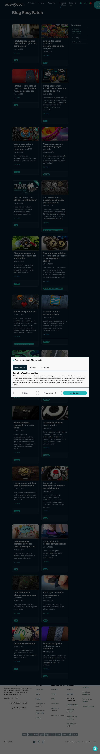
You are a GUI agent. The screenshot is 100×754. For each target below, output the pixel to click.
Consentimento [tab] (19, 367)
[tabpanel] (50, 379)
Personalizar (50, 393)
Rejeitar (25, 393)
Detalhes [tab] (32, 367)
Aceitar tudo (74, 393)
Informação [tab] (44, 367)
